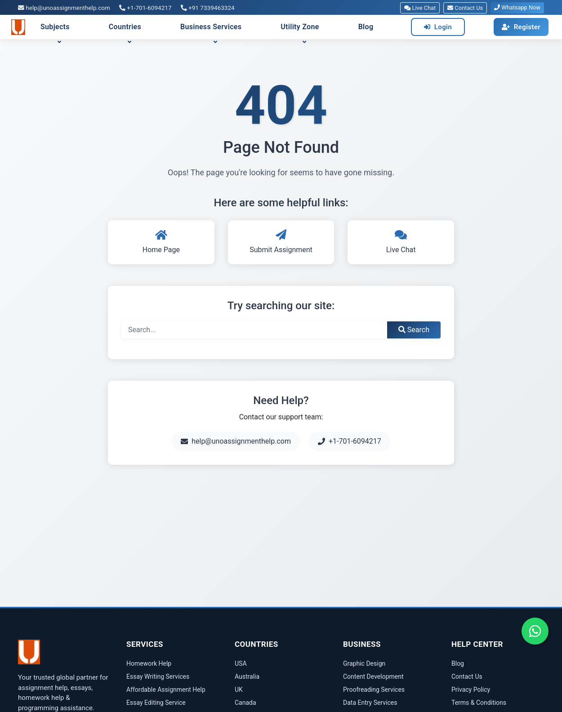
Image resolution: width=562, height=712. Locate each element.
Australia (247, 676)
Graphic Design (364, 663)
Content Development (373, 676)
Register (521, 27)
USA (241, 663)
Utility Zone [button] (300, 26)
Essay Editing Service (156, 702)
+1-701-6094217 (145, 7)
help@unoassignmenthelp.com (64, 7)
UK (239, 689)
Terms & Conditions (478, 702)
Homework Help (148, 663)
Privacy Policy (470, 689)
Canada (245, 702)
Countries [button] (125, 26)
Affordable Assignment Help (165, 689)
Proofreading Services (374, 689)
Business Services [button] (210, 26)
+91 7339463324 (208, 7)
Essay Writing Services (157, 676)
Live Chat (420, 7)
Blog (366, 26)
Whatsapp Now (517, 7)
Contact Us (465, 7)
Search (413, 329)
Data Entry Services (370, 702)
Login (438, 27)
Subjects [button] (55, 26)
